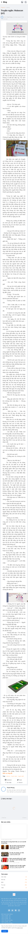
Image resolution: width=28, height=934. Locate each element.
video (14, 887)
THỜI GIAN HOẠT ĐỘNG (7, 914)
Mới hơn (4, 817)
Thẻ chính (4, 874)
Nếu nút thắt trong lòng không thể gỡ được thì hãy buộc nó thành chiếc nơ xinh (17, 847)
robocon (8, 7)
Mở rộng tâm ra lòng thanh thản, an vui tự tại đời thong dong (13, 842)
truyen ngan (14, 776)
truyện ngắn (21, 776)
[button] (2, 2)
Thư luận (14, 885)
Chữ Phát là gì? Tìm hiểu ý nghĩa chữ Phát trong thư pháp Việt (17, 866)
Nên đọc (14, 879)
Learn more (20, 927)
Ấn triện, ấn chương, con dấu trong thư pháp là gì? (17, 853)
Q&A (14, 882)
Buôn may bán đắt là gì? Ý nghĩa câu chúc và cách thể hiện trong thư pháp (18, 860)
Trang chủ (3, 7)
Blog (5, 2)
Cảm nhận (14, 877)
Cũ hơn (24, 817)
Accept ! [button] (5, 931)
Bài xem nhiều (5, 822)
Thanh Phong (10, 787)
